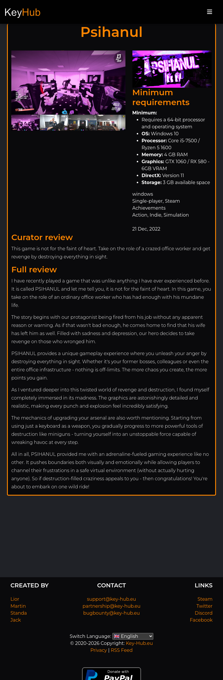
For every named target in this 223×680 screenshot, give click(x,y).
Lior (14, 599)
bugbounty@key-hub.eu (111, 613)
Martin (18, 606)
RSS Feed (121, 650)
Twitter (205, 606)
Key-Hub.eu (139, 643)
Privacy (98, 650)
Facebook (201, 620)
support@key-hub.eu (111, 599)
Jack (15, 620)
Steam (205, 599)
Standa (18, 613)
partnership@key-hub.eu (111, 606)
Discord (204, 613)
